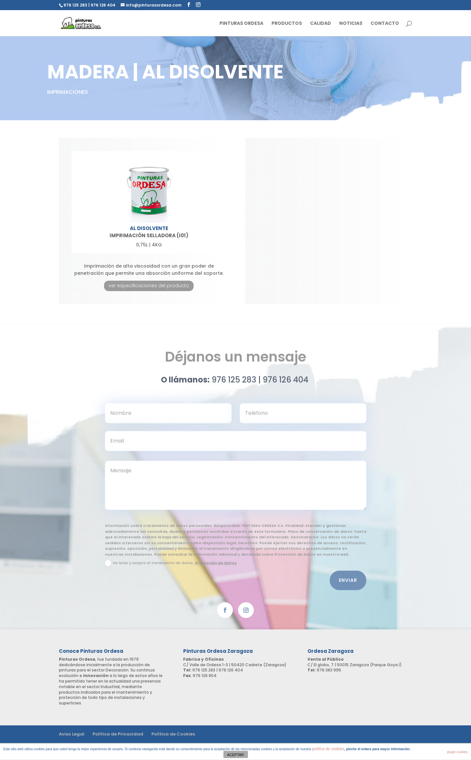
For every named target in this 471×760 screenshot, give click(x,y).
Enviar (348, 583)
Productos (286, 23)
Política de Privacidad (118, 734)
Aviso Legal (71, 734)
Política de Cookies (173, 734)
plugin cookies (457, 752)
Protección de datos (216, 566)
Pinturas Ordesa (241, 23)
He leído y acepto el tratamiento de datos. (171, 567)
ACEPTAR (235, 755)
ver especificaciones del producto (149, 285)
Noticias (350, 23)
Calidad (320, 23)
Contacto (385, 23)
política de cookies (328, 749)
